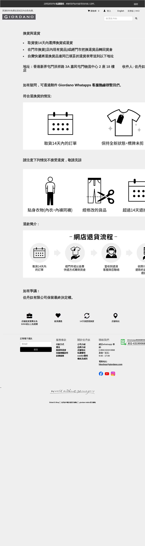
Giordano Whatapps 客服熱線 (82, 85)
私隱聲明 (60, 4)
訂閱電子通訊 (26, 338)
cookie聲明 (82, 356)
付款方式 (60, 344)
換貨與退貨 (61, 350)
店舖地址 (81, 350)
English (120, 11)
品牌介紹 (81, 347)
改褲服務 (60, 356)
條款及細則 (82, 359)
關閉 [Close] (136, 4)
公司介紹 (81, 344)
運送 (58, 347)
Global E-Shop (54, 402)
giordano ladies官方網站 (87, 402)
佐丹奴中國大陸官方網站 (69, 402)
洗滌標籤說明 (62, 353)
